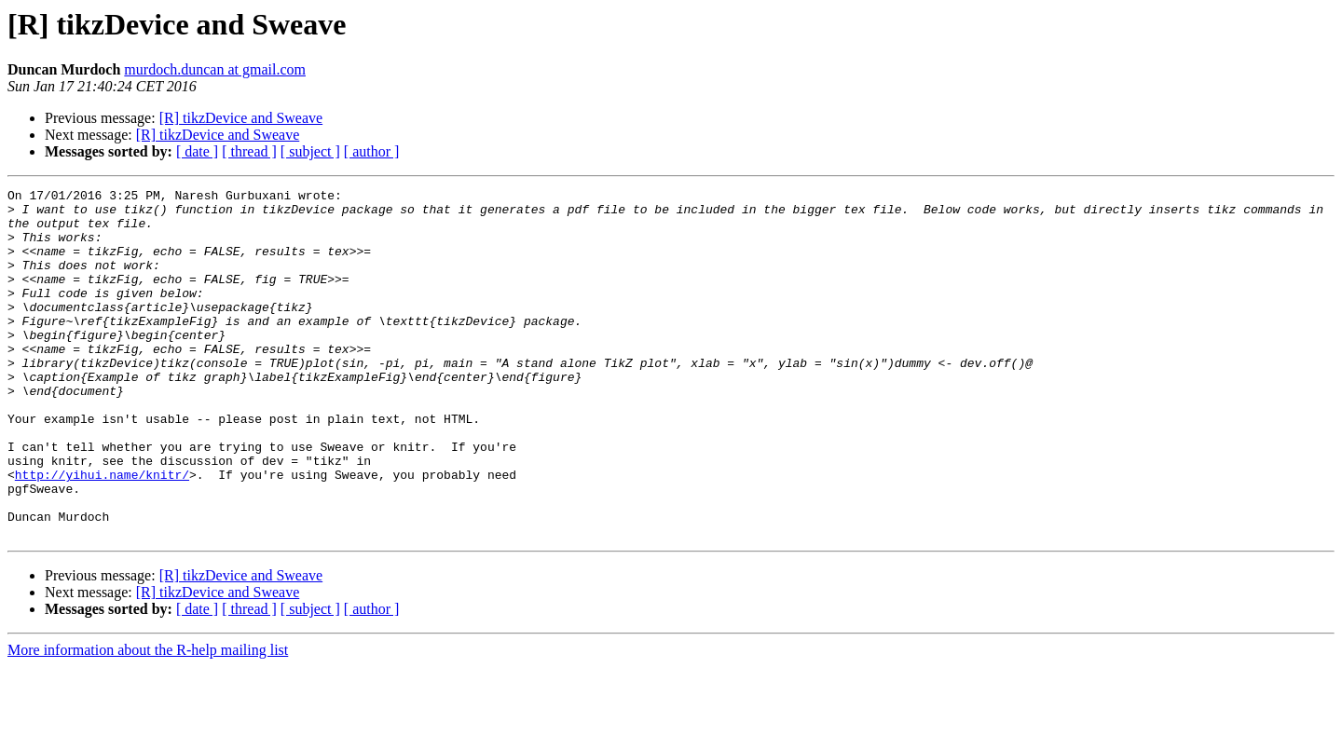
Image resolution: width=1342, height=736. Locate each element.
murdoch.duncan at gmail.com (215, 69)
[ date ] (197, 151)
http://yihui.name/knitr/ (102, 533)
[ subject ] (310, 151)
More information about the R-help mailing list (147, 720)
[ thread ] (249, 151)
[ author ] (372, 151)
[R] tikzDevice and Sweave (240, 118)
